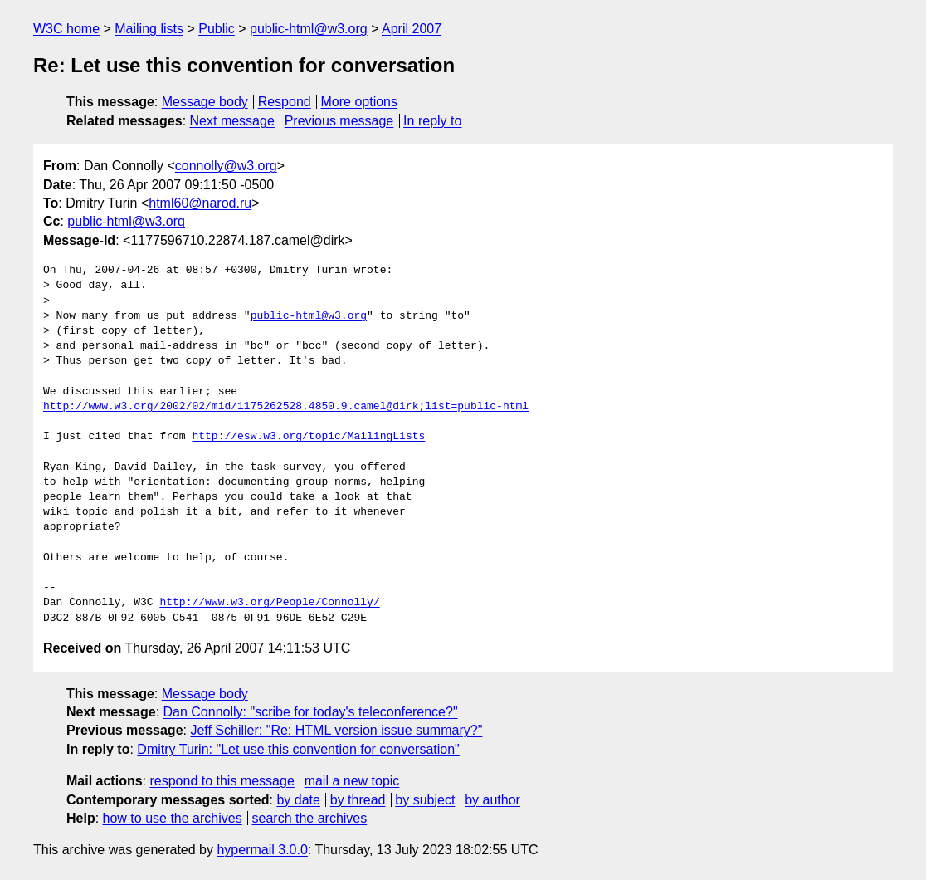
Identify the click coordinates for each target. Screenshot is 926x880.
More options (359, 102)
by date (297, 800)
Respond (284, 102)
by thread (358, 800)
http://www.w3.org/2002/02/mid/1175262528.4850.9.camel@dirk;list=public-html (286, 406)
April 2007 (411, 29)
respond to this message (221, 781)
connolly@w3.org (226, 166)
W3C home (66, 29)
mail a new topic (352, 781)
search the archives (310, 818)
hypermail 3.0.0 (262, 850)
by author (492, 800)
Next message (232, 121)
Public (216, 29)
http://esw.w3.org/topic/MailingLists (308, 436)
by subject (425, 800)
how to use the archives (172, 818)
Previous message (339, 121)
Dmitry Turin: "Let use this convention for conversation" (298, 749)
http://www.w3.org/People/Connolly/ (269, 602)
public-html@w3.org (309, 29)
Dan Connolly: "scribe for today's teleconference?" (310, 712)
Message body (205, 102)
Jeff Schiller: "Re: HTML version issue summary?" (336, 730)
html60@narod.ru (200, 203)
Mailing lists (149, 29)
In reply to (432, 121)
